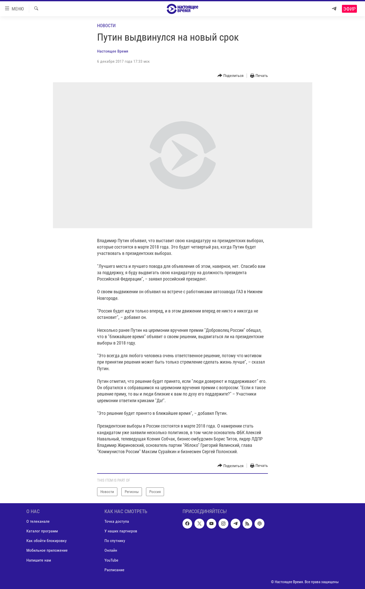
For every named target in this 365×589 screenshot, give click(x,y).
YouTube (111, 560)
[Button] (230, 75)
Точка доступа (116, 521)
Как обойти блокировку (46, 540)
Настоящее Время (112, 51)
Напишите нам (38, 560)
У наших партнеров (120, 531)
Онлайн (110, 550)
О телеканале (38, 521)
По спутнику (114, 540)
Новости (106, 25)
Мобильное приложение (47, 550)
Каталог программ (42, 531)
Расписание (114, 569)
